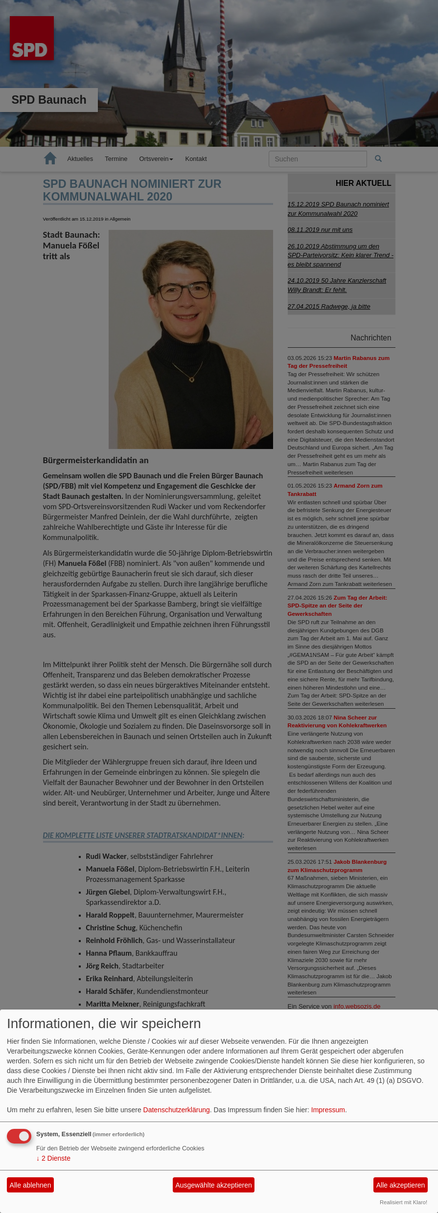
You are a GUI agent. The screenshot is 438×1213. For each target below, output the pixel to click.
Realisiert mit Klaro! (403, 1202)
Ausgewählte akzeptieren (213, 1185)
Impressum (328, 1110)
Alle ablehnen (30, 1185)
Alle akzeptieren (400, 1185)
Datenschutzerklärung (176, 1110)
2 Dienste (53, 1158)
